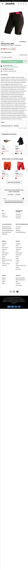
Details (2, 122)
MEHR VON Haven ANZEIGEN (14, 182)
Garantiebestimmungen (7, 228)
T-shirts (17, 261)
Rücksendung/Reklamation (7, 230)
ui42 (17, 298)
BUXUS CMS (12, 298)
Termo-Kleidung (5, 252)
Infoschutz (18, 228)
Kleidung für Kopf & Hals (7, 260)
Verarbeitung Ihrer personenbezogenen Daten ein (14, 202)
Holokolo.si (5, 301)
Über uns (4, 213)
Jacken (3, 251)
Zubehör (3, 279)
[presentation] (2, 145)
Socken (3, 256)
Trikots (3, 245)
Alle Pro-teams (19, 285)
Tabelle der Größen (23, 54)
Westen (3, 261)
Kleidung (4, 278)
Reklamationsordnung (6, 226)
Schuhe (3, 281)
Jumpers (17, 260)
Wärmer (3, 258)
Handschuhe (4, 254)
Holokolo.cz (5, 300)
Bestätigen (23, 198)
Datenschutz (18, 226)
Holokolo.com (11, 301)
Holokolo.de (16, 301)
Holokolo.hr (22, 301)
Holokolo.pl (11, 300)
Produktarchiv (5, 216)
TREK (17, 281)
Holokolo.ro (22, 300)
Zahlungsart (18, 214)
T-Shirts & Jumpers (6, 263)
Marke (3, 283)
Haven (2, 41)
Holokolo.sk (21, 298)
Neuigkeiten (4, 243)
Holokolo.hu (16, 300)
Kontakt (3, 215)
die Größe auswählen (7, 57)
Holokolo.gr (14, 302)
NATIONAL (18, 283)
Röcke (17, 263)
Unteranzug (4, 265)
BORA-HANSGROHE (20, 278)
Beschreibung (4, 74)
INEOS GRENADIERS (20, 279)
